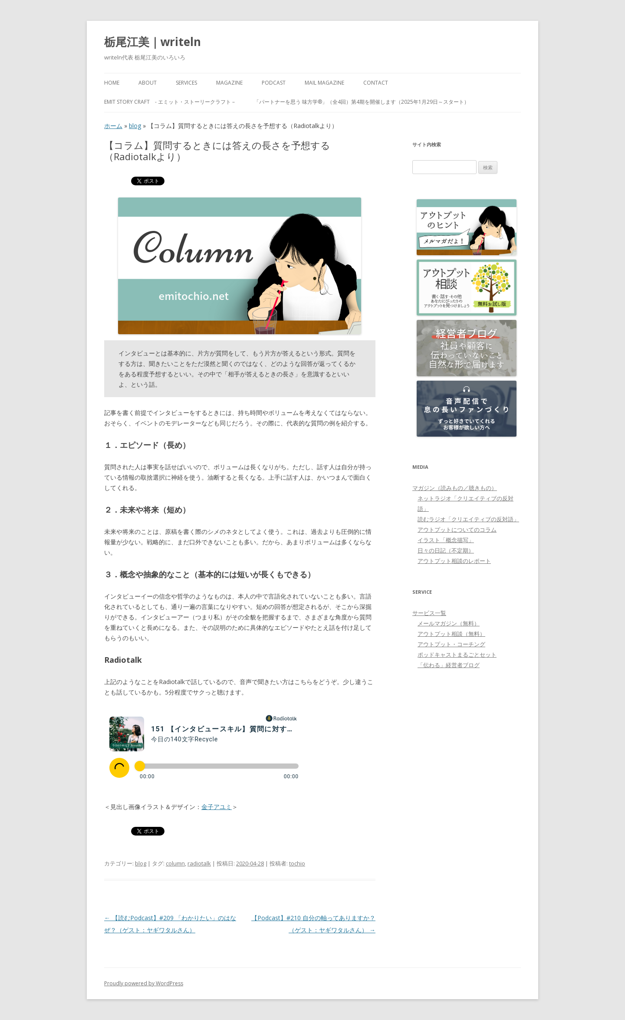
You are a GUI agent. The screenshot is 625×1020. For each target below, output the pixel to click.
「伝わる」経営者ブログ (449, 665)
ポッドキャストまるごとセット (457, 654)
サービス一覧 (429, 613)
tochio (297, 863)
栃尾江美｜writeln (152, 41)
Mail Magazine (324, 82)
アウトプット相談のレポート (454, 561)
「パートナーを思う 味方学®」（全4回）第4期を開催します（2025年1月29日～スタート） (361, 101)
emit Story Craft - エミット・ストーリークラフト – (169, 101)
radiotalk (199, 863)
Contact (375, 82)
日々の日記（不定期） (446, 550)
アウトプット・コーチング (451, 644)
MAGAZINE (229, 82)
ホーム (113, 126)
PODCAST (274, 82)
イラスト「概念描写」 (446, 540)
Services (186, 82)
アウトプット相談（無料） (451, 634)
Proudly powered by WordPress (143, 983)
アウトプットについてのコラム (457, 529)
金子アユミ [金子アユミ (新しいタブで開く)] (216, 807)
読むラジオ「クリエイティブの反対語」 (468, 519)
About (147, 82)
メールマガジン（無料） (449, 623)
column (175, 863)
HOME (111, 82)
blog (135, 126)
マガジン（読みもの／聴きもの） (454, 488)
